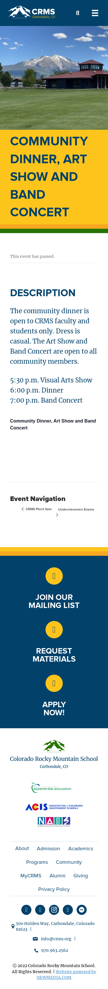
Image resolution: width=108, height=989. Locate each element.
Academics (80, 848)
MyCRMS (30, 875)
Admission (48, 848)
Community (69, 862)
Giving (80, 875)
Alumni (57, 875)
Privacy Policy (54, 889)
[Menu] (95, 13)
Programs (37, 862)
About (22, 848)
